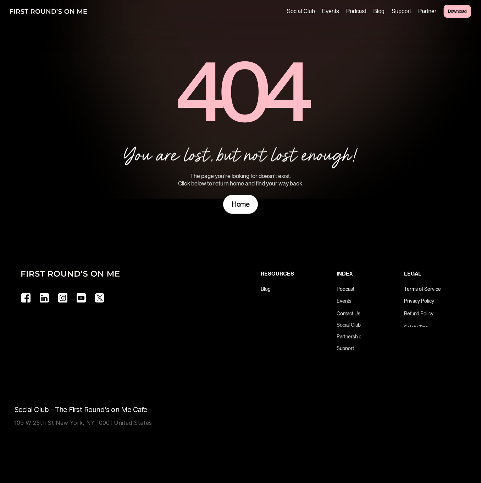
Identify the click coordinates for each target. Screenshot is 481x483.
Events (330, 11)
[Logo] (48, 11)
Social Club (301, 11)
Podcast (356, 11)
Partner (427, 11)
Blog (378, 11)
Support (401, 11)
